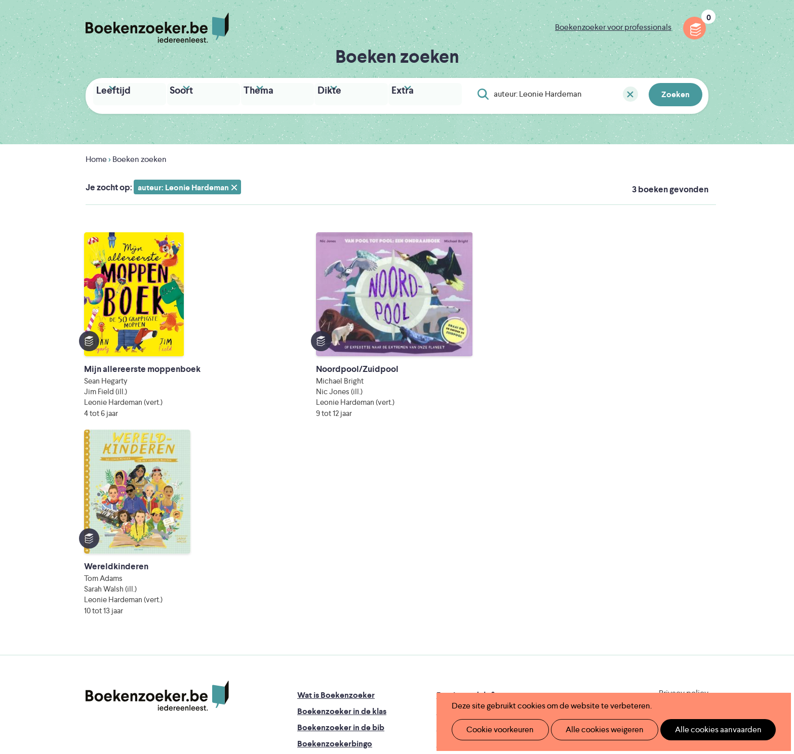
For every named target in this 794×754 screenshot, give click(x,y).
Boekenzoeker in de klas (341, 532)
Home (96, 156)
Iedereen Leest (444, 627)
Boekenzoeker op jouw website (494, 532)
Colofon (451, 565)
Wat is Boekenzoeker (336, 516)
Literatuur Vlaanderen (660, 627)
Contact (451, 581)
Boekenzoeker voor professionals (613, 27)
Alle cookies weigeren (594, 729)
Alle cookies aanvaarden (701, 729)
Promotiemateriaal (331, 581)
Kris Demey (462, 670)
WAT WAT (389, 656)
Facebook (684, 558)
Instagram (699, 558)
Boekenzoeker (157, 28)
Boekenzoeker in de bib (340, 548)
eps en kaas (554, 670)
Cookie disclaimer (676, 526)
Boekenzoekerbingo (334, 565)
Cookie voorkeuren (496, 729)
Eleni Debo (372, 670)
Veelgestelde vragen (334, 597)
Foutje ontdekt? (465, 516)
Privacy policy (683, 514)
